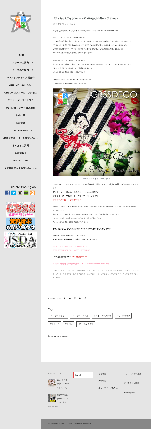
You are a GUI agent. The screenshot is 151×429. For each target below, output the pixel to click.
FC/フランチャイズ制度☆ (21, 77)
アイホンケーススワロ (113, 270)
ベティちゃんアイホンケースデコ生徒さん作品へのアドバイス (86, 18)
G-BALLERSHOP (80, 246)
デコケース (54, 324)
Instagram (20, 160)
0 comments (58, 24)
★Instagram (129, 393)
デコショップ (107, 274)
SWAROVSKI (80, 270)
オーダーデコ (128, 270)
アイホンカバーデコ (95, 270)
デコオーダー (75, 200)
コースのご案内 (20, 70)
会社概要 (102, 374)
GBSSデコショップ (58, 316)
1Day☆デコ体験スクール (63, 382)
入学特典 (102, 381)
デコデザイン (131, 274)
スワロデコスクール (81, 274)
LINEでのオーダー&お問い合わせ (21, 138)
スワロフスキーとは (132, 374)
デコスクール (119, 274)
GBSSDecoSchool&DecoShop (95, 264)
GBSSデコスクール (80, 316)
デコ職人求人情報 (131, 383)
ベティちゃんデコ (85, 324)
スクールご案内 (20, 62)
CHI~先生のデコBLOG (79, 257)
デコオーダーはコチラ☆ (21, 100)
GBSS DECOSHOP (82, 250)
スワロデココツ (123, 316)
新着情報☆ (21, 153)
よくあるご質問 (20, 145)
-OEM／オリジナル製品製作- (20, 107)
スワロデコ (67, 274)
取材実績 (20, 122)
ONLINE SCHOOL (20, 85)
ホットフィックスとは (108, 388)
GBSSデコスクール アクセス (20, 92)
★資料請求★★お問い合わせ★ (20, 168)
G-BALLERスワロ (67, 270)
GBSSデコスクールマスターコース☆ (63, 398)
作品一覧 (20, 115)
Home (21, 55)
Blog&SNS (21, 130)
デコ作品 (56, 277)
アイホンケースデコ (102, 316)
